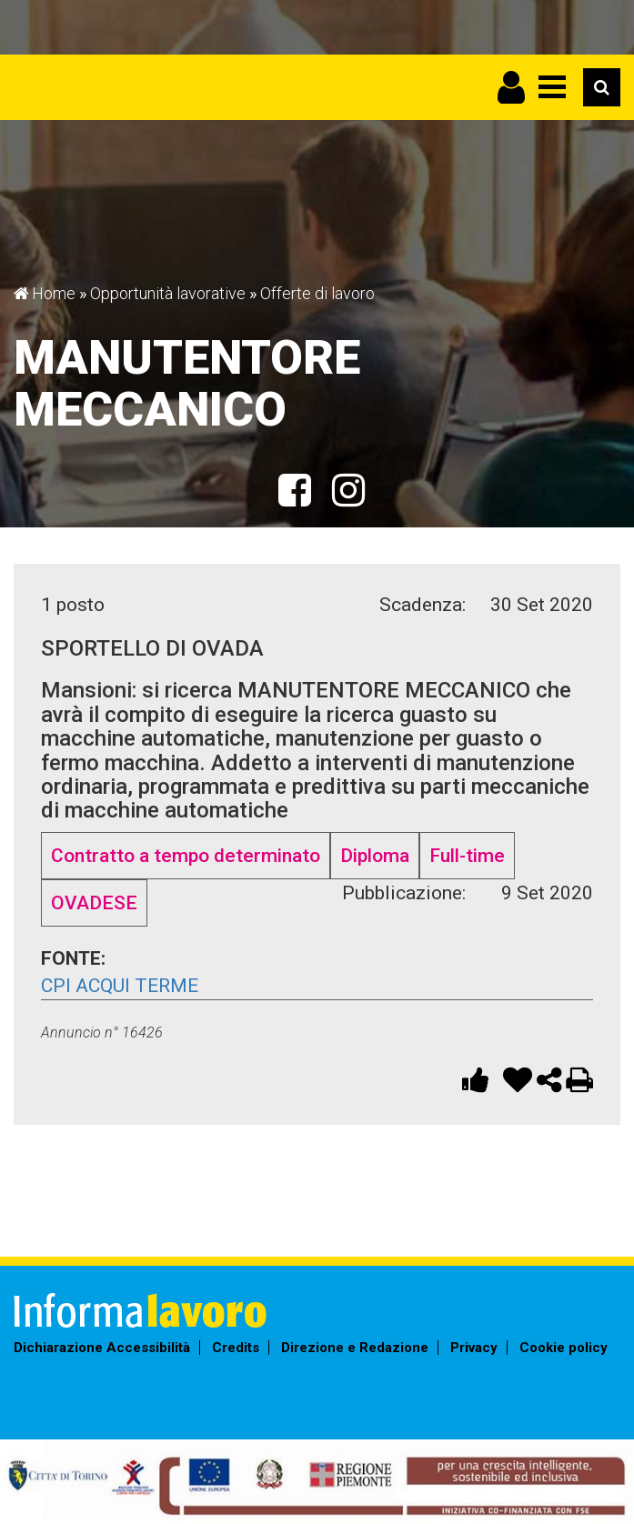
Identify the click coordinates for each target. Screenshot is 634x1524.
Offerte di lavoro (317, 293)
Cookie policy (563, 1347)
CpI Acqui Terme (119, 986)
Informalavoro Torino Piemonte (170, 78)
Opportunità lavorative (168, 293)
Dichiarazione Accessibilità (102, 1347)
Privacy (474, 1347)
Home (53, 293)
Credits (235, 1347)
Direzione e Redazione (354, 1347)
